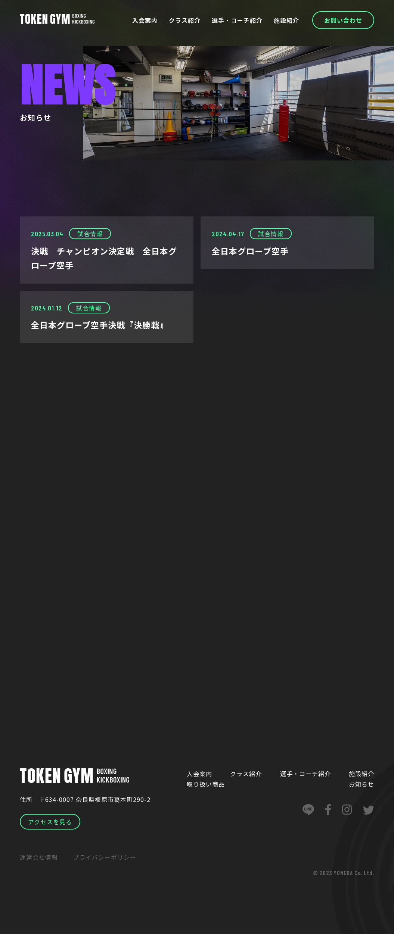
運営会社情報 (39, 857)
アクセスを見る (50, 821)
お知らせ (361, 784)
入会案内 (145, 20)
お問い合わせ (343, 20)
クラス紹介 (185, 20)
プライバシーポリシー (104, 857)
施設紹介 (286, 20)
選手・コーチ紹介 (237, 20)
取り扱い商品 (206, 784)
